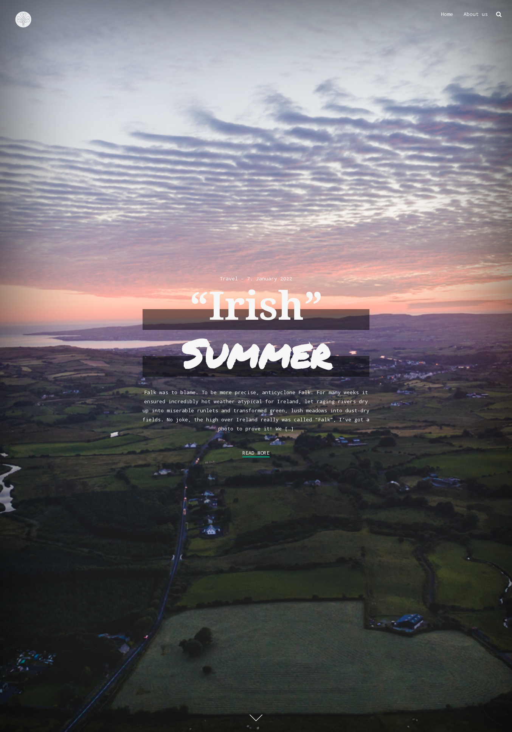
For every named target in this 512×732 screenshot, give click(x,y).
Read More (256, 452)
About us (476, 14)
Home (447, 14)
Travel (229, 278)
